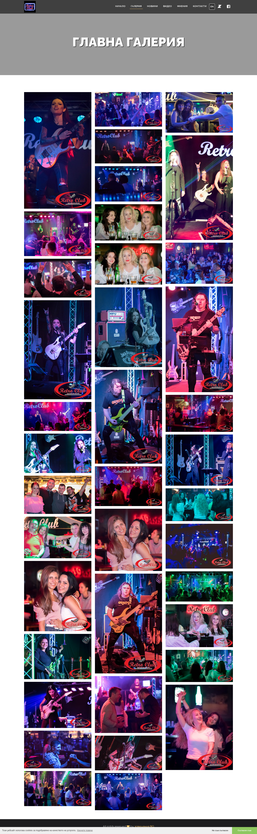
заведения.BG (144, 826)
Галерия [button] (136, 6)
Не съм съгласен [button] (220, 830)
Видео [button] (167, 6)
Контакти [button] (199, 6)
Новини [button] (152, 6)
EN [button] (212, 6)
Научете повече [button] (85, 830)
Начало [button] (120, 6)
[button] (219, 6)
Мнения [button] (182, 6)
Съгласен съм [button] (244, 830)
